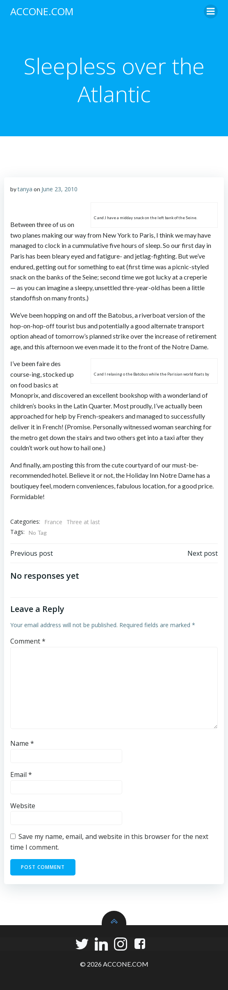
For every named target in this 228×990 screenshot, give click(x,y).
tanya (25, 189)
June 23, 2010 (59, 189)
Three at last (83, 522)
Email (21, 774)
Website (22, 805)
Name (22, 743)
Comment (28, 641)
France (53, 522)
